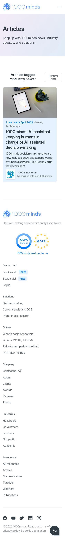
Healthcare (9, 420)
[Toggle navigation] (59, 7)
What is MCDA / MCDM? (18, 340)
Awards (7, 390)
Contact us (12, 371)
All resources (11, 464)
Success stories (12, 476)
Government (10, 427)
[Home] (22, 7)
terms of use (47, 526)
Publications (10, 495)
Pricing (7, 402)
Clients (7, 383)
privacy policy (11, 530)
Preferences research (16, 315)
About (6, 377)
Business (8, 433)
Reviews (8, 396)
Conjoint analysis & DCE (17, 309)
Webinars (8, 489)
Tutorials (8, 482)
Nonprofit (9, 439)
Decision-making (13, 303)
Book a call (15, 272)
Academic (9, 445)
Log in (6, 285)
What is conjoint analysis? (18, 334)
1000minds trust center (32, 253)
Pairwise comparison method (20, 346)
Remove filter (53, 77)
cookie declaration (34, 530)
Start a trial (15, 278)
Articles (7, 470)
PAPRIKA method (14, 352)
